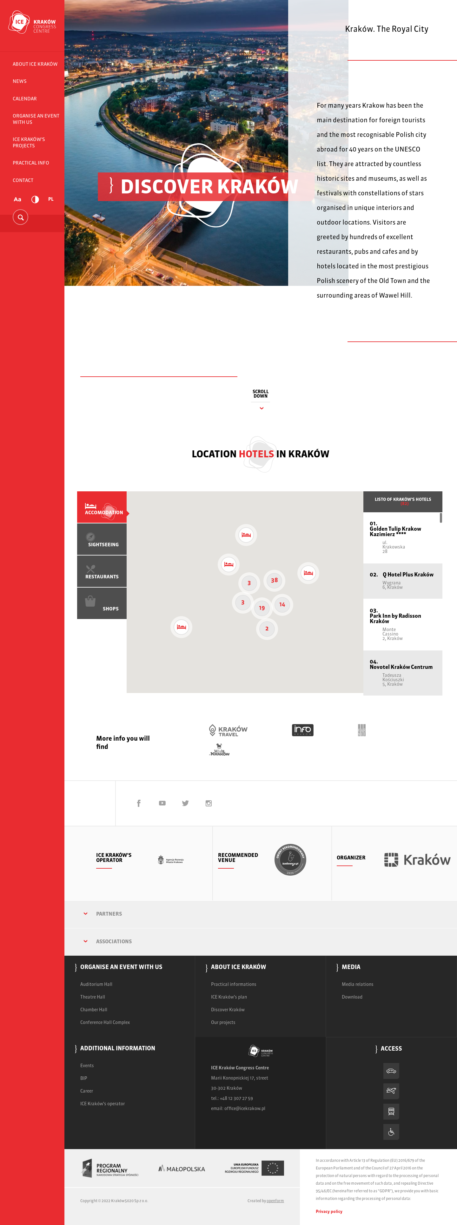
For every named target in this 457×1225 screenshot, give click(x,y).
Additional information (117, 1049)
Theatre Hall (92, 997)
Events (87, 1066)
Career (86, 1091)
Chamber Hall (93, 1010)
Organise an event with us (36, 119)
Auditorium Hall (96, 984)
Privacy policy (329, 1212)
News (20, 81)
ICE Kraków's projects (29, 142)
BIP (83, 1078)
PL (51, 199)
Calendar (25, 99)
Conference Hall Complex (105, 1022)
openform (275, 1201)
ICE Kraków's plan (229, 997)
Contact (23, 180)
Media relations (358, 984)
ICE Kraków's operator (102, 1104)
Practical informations (233, 984)
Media (351, 968)
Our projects (223, 1022)
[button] (246, 535)
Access (391, 1049)
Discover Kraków (228, 1010)
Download (352, 997)
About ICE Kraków (35, 64)
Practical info (31, 163)
